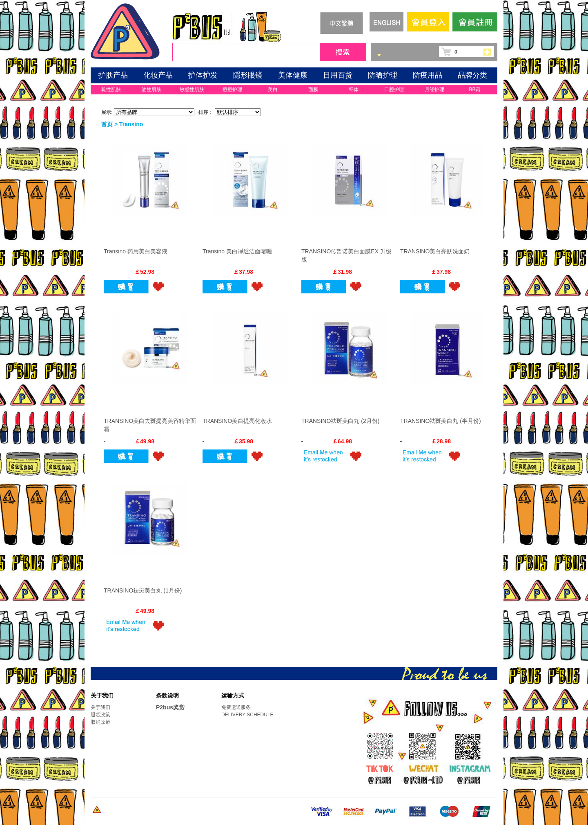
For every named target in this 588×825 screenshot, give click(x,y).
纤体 (354, 89)
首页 (107, 124)
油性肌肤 (151, 89)
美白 (273, 89)
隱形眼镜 (248, 75)
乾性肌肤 (111, 89)
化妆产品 (158, 75)
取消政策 (100, 722)
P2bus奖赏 (170, 707)
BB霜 (474, 89)
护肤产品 (113, 75)
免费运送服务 (236, 707)
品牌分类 (472, 75)
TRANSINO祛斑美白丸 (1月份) (143, 590)
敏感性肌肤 (192, 89)
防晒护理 (382, 75)
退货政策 (100, 715)
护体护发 (203, 75)
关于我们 (100, 707)
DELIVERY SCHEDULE (247, 715)
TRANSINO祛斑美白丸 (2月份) (340, 421)
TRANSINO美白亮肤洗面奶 (435, 251)
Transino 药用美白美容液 (135, 251)
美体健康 (292, 75)
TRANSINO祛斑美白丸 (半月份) (440, 421)
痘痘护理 (232, 89)
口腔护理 (394, 89)
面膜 (313, 89)
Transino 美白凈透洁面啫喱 (237, 251)
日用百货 (337, 75)
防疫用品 (427, 75)
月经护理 (434, 89)
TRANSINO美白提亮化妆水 (237, 421)
